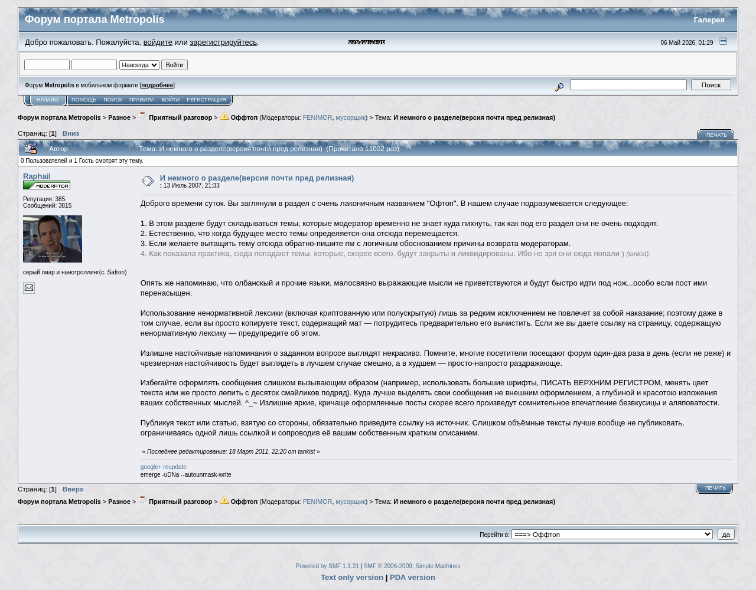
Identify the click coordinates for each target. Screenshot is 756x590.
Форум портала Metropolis (59, 117)
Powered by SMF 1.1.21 (327, 566)
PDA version (412, 577)
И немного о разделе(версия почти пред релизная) (474, 117)
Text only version (352, 577)
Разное (119, 117)
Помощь (83, 100)
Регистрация (206, 100)
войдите (158, 42)
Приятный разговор (175, 117)
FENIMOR (318, 117)
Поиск (112, 100)
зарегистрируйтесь (223, 42)
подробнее (157, 85)
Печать (716, 135)
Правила (141, 100)
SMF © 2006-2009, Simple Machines (412, 566)
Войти (170, 100)
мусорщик (351, 117)
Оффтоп (239, 117)
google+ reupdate (164, 467)
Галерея (709, 19)
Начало (47, 100)
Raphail (37, 176)
